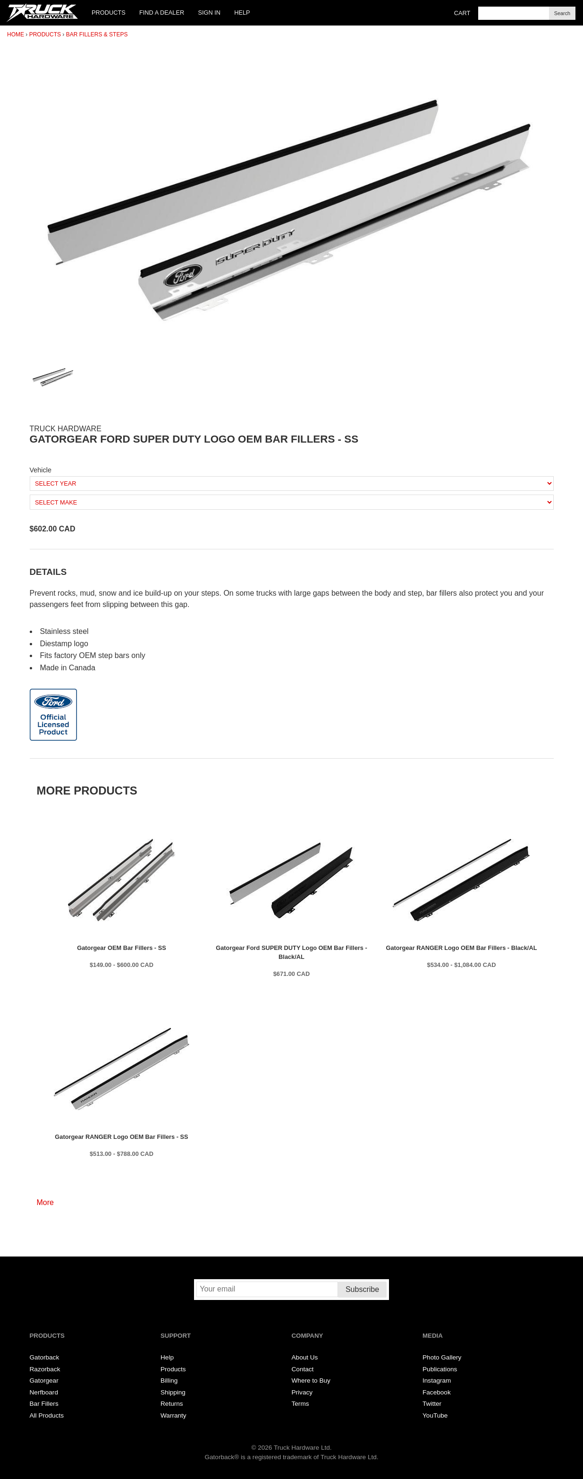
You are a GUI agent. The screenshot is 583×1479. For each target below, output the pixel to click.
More (45, 1202)
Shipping (173, 1392)
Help (242, 12)
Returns (172, 1403)
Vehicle (40, 470)
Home (15, 34)
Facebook (436, 1392)
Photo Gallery (441, 1357)
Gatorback (44, 1357)
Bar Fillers (44, 1403)
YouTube (435, 1415)
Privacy (302, 1392)
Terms (300, 1403)
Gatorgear (44, 1380)
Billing (169, 1380)
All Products (47, 1415)
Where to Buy (311, 1380)
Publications (439, 1369)
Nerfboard (44, 1392)
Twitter (431, 1403)
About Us (305, 1357)
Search (562, 13)
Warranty (173, 1415)
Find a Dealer (161, 12)
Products (109, 12)
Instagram (436, 1380)
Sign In (209, 12)
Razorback (45, 1369)
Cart (462, 13)
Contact (303, 1369)
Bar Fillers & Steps (97, 34)
